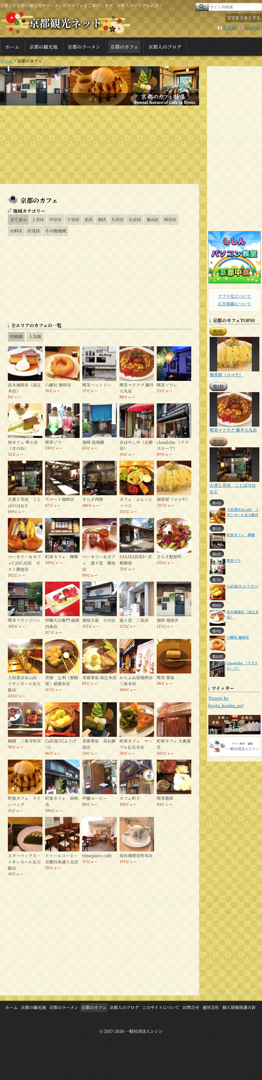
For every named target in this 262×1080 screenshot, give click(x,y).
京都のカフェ (124, 46)
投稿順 (16, 336)
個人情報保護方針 (239, 1007)
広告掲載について (234, 304)
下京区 (73, 219)
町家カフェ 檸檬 (241, 534)
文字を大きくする (243, 18)
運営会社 (211, 1007)
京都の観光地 (43, 46)
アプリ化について (234, 296)
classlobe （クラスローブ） (242, 665)
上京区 (38, 219)
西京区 (170, 219)
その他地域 (55, 231)
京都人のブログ (164, 46)
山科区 (16, 231)
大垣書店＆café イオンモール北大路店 (243, 512)
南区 (102, 219)
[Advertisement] (99, 144)
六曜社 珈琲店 (238, 637)
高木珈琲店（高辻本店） (243, 614)
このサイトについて (160, 1007)
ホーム (12, 46)
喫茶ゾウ (234, 560)
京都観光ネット (65, 22)
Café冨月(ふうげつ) (242, 586)
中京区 (55, 219)
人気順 (35, 336)
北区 (88, 219)
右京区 (135, 219)
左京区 (117, 219)
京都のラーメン (84, 46)
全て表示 (18, 219)
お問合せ (190, 1007)
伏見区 (34, 231)
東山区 (152, 219)
